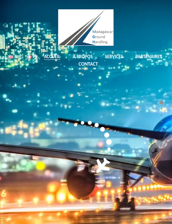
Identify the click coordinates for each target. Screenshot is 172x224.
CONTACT (88, 64)
